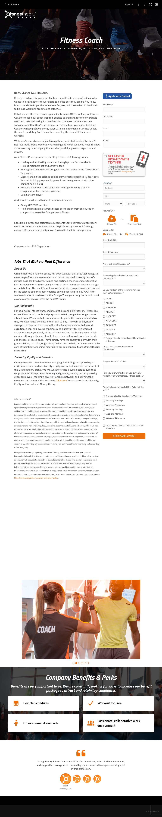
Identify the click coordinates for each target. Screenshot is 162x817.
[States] (112, 203)
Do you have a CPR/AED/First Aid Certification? (118, 348)
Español (129, 4)
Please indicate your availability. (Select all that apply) (123, 388)
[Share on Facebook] (139, 4)
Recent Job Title (110, 240)
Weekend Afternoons (114, 418)
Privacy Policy (127, 171)
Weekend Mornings (113, 414)
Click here (61, 380)
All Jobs (11, 4)
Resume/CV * (109, 210)
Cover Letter (108, 230)
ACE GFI (108, 303)
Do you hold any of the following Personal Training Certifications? (121, 291)
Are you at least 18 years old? (116, 264)
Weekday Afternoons (114, 405)
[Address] (124, 188)
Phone (106, 140)
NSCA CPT (109, 316)
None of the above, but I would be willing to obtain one (124, 339)
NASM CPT (109, 307)
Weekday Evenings (113, 409)
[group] (81, 619)
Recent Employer (110, 252)
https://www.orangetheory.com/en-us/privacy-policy (36, 478)
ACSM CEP (109, 334)
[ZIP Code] (135, 203)
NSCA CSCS (110, 320)
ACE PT (108, 298)
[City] (124, 196)
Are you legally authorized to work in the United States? (121, 277)
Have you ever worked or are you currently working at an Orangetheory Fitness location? (123, 374)
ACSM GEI (109, 329)
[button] (73, 663)
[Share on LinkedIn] (145, 4)
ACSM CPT (109, 325)
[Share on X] (150, 4)
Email (105, 128)
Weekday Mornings (113, 400)
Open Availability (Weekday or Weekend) (123, 396)
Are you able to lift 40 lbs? (115, 361)
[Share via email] (156, 4)
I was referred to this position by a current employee (123, 427)
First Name (108, 104)
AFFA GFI (109, 312)
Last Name (108, 116)
